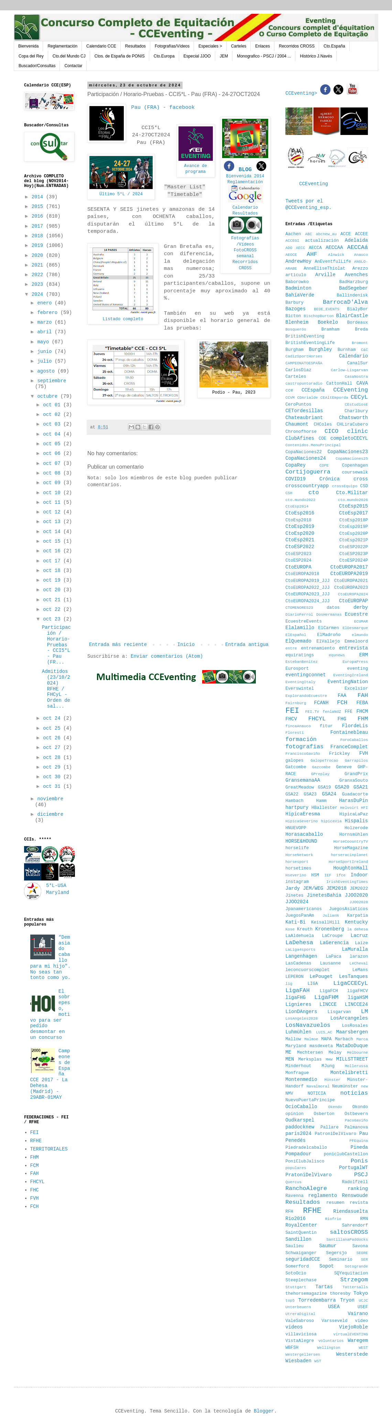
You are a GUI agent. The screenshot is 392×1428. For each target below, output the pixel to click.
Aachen (293, 234)
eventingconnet (305, 675)
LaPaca (333, 956)
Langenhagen (301, 956)
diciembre (50, 814)
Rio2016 (295, 1218)
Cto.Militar (352, 493)
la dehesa (357, 929)
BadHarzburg (353, 282)
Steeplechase (301, 1280)
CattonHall (339, 383)
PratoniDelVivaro (308, 1175)
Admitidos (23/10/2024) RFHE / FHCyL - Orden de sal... (56, 689)
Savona (360, 1246)
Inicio (186, 644)
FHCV (291, 719)
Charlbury (356, 411)
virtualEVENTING (350, 1334)
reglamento (322, 1195)
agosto (47, 371)
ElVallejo (328, 641)
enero (45, 303)
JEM (224, 56)
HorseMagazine (351, 848)
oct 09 (53, 483)
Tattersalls (355, 1287)
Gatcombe (295, 767)
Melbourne (357, 1053)
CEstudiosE (356, 405)
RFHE (36, 1141)
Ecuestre (356, 614)
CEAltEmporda (334, 398)
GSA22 (291, 794)
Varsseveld (335, 1320)
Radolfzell (355, 1182)
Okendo (335, 1107)
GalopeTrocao (324, 761)
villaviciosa (301, 1334)
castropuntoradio (303, 384)
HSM (315, 875)
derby (360, 607)
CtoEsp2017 (353, 513)
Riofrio (333, 1219)
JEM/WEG (313, 888)
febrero (48, 312)
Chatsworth (353, 417)
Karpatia (357, 915)
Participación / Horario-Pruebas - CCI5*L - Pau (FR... (56, 645)
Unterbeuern (298, 1307)
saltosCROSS (349, 1232)
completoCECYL (349, 438)
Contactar (73, 65)
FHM (34, 1157)
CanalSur (357, 363)
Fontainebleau (349, 732)
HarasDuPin (353, 800)
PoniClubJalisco (304, 1161)
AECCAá (357, 247)
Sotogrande (356, 1266)
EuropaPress (355, 662)
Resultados (135, 46)
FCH (34, 1206)
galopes (294, 760)
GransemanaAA (302, 780)
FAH (34, 1173)
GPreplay (320, 774)
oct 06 (53, 453)
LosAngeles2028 (301, 1019)
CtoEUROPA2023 (351, 587)
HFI (364, 808)
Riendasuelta (350, 1211)
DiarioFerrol (299, 615)
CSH (288, 493)
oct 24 (53, 718)
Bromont (360, 343)
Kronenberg (329, 929)
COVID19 (295, 479)
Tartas (324, 1287)
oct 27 (53, 747)
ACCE (345, 234)
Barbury (294, 302)
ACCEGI (292, 241)
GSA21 (360, 787)
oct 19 (53, 580)
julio (45, 361)
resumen (335, 1202)
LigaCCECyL (350, 983)
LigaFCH (329, 991)
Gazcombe (321, 767)
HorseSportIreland (348, 862)
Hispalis (356, 821)
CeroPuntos (298, 404)
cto (313, 492)
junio (45, 351)
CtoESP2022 (299, 547)
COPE (324, 465)
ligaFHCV (357, 991)
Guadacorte (355, 794)
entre (291, 648)
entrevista (353, 648)
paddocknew (299, 1127)
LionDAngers (301, 1011)
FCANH (321, 703)
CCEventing (313, 184)
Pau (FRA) (145, 107)
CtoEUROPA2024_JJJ (307, 601)
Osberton (324, 1114)
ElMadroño (328, 635)
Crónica (329, 479)
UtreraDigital (300, 1314)
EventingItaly (300, 682)
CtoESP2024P (353, 560)
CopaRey (295, 465)
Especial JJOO (197, 56)
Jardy (292, 888)
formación (301, 739)
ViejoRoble (353, 1327)
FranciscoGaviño (302, 754)
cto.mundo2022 (300, 500)
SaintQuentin (301, 1232)
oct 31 (53, 786)
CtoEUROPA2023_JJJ (307, 594)
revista (359, 1202)
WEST (363, 1348)
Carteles (239, 46)
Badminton (298, 288)
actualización (322, 240)
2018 (39, 236)
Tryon (347, 1300)
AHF (312, 254)
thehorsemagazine (306, 1293)
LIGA (312, 983)
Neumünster (345, 1086)
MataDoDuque (352, 1046)
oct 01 (53, 405)
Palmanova (356, 1127)
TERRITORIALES (49, 1149)
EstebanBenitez (301, 662)
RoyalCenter (301, 1225)
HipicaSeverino (301, 821)
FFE (348, 711)
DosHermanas (329, 615)
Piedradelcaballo (306, 1147)
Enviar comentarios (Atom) (167, 656)
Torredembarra (317, 1300)
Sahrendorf (355, 1225)
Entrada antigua (247, 644)
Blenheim (296, 322)
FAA (342, 695)
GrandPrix (356, 774)
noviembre (50, 799)
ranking (358, 1188)
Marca (362, 1039)
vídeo (361, 1320)
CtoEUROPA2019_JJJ (307, 581)
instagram (297, 881)
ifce (341, 875)
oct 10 (53, 493)
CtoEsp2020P (353, 533)
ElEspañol (295, 635)
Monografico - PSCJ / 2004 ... (264, 56)
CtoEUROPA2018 (302, 574)
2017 (39, 226)
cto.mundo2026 (353, 500)
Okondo (360, 1107)
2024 (39, 294)
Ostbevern (356, 1114)
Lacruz (359, 935)
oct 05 (53, 444)
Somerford (297, 1266)
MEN (289, 1059)
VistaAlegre (299, 1340)
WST (317, 1361)
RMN (364, 1219)
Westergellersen (302, 1355)
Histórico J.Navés (316, 56)
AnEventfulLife (333, 261)
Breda (361, 329)
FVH (34, 1198)
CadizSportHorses (303, 356)
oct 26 (53, 738)
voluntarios (331, 1341)
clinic (357, 431)
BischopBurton (319, 316)
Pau (363, 1133)
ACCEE (361, 234)
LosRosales (355, 1025)
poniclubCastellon (346, 1154)
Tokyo (360, 1293)
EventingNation (347, 682)
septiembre (51, 381)
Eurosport (297, 668)
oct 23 (53, 619)
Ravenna (294, 1196)
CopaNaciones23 (347, 452)
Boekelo (328, 322)
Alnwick (336, 255)
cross (360, 479)
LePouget (321, 976)
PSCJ (361, 1174)
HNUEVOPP (295, 828)
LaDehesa (299, 942)
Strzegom (354, 1279)
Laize (361, 943)
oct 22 (53, 609)
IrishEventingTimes (347, 882)
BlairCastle (352, 316)
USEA (334, 1307)
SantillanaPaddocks (347, 1240)
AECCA (315, 248)
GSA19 (324, 787)
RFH (289, 1211)
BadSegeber (353, 288)
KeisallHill (325, 922)
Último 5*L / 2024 (121, 194)
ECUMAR (361, 621)
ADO (288, 248)
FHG (342, 719)
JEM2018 (336, 888)
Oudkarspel (299, 1120)
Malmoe (311, 1039)
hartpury (296, 807)
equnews (337, 655)
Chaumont (296, 424)
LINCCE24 (356, 1004)
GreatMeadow (299, 787)
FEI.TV (312, 712)
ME (288, 1052)
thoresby (340, 1293)
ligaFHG (295, 997)
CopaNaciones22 (303, 452)
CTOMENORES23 (299, 608)
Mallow (293, 1039)
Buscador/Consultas (37, 65)
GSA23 (310, 794)
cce (289, 390)
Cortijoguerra (307, 472)
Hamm (321, 801)
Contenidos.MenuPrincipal (313, 445)
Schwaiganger (301, 1253)
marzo (45, 322)
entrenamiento (318, 648)
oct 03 (53, 424)
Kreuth (305, 929)
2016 (39, 216)
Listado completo (122, 319)
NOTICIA (317, 1093)
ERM (363, 655)
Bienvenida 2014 (245, 176)
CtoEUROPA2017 (349, 567)
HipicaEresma (302, 814)
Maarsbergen (352, 1032)
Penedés (295, 1140)
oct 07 (53, 463)
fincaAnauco (298, 726)
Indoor (359, 875)
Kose (290, 929)
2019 (39, 245)
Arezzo (360, 268)
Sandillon (298, 1239)
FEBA (362, 703)
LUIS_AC (324, 1032)
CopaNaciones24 (305, 458)
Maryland (295, 1046)
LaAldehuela (299, 936)
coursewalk (355, 472)
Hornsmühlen (353, 834)
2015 (39, 206)
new (364, 1086)
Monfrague (297, 1073)
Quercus (293, 1182)
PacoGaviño (356, 1120)
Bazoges (295, 309)
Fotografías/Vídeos (172, 46)
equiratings (299, 655)
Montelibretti (349, 1072)
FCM (34, 1165)
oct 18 (53, 570)
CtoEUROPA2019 (349, 573)
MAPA (326, 1039)
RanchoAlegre (306, 1188)
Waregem (358, 1340)
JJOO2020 (356, 895)
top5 (290, 1301)
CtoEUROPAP (353, 601)
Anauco (361, 255)
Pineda (359, 1147)
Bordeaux (357, 322)
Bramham (330, 329)
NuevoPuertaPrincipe (310, 1100)
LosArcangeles (349, 1018)
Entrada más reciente (118, 644)
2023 (39, 284)
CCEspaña (313, 390)
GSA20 (342, 787)
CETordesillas (304, 411)
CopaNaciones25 (352, 459)
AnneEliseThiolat (324, 268)
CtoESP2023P (353, 554)
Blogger (264, 1411)
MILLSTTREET (352, 1059)
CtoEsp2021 (299, 540)
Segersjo (336, 1253)
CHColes (323, 424)
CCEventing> (302, 93)
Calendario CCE (101, 46)
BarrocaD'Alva (345, 302)
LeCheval (358, 963)
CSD (364, 486)
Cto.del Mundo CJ (69, 56)
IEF (327, 875)
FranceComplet (349, 747)
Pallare (329, 1127)
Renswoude (355, 1195)
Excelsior (356, 688)
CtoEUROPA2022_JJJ (307, 587)
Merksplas (310, 1059)
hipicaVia (331, 821)
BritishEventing (304, 336)
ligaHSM (358, 997)
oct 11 (53, 502)
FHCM (362, 711)
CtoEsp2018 (298, 520)
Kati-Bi (295, 922)
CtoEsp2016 (299, 513)
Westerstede (352, 1354)
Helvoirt (349, 808)
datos (333, 607)
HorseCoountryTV (350, 842)
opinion (294, 1114)
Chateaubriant (304, 417)
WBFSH (291, 1347)
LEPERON (294, 976)
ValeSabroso (299, 1320)
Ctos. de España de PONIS (120, 56)
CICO (331, 431)
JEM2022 (359, 888)
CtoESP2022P (353, 547)
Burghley (320, 349)
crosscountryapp (307, 486)
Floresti (294, 733)
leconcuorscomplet (307, 970)
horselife (297, 848)
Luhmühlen (298, 1032)
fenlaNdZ (332, 712)
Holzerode (356, 828)
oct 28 (53, 757)
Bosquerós (295, 329)
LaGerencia (334, 943)
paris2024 (298, 1133)
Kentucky (356, 922)
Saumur (327, 1246)
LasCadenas (298, 963)
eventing (357, 668)
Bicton (293, 316)
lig (288, 984)
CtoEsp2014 (296, 506)
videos (294, 1327)
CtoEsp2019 (299, 526)
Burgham (294, 349)
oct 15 (53, 541)
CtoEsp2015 (353, 506)
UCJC (363, 1301)
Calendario (245, 207)
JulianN (331, 916)
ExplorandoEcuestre (306, 696)
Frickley (339, 753)
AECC (300, 248)
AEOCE (291, 255)
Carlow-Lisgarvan (349, 370)
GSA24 (329, 794)
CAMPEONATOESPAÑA (303, 363)
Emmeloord (356, 641)
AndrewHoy (298, 261)
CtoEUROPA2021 (351, 581)
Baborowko (297, 282)
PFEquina (358, 1141)
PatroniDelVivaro (335, 1134)
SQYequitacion (351, 1273)
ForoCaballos (354, 740)
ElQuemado (298, 641)
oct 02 (53, 414)
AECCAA (334, 247)
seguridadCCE (302, 1259)
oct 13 (53, 521)
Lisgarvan (339, 1012)
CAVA (362, 383)
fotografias (304, 746)
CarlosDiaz (298, 370)
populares (295, 1168)
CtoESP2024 (298, 560)
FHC (34, 1190)
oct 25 (53, 728)
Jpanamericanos (303, 909)
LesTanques (353, 976)
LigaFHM (326, 997)
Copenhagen (355, 465)
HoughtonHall (350, 868)
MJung (328, 1066)
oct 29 (53, 767)
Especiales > (210, 46)
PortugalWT (353, 1167)
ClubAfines (299, 438)
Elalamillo (299, 627)
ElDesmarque (355, 628)
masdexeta (321, 1046)
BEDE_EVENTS (326, 309)
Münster (332, 1080)
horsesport (296, 862)
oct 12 (53, 512)
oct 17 (53, 561)
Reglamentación (62, 46)
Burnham (347, 349)
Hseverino (295, 875)
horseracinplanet (349, 855)
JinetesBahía (324, 895)
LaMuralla (355, 949)
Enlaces (262, 46)
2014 (39, 197)
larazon (359, 956)
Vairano (358, 1313)
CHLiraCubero (352, 424)
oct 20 (53, 590)
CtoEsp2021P (353, 540)
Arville (325, 275)
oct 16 (53, 551)
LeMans (360, 970)
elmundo (360, 635)
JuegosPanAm (299, 915)
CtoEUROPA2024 (353, 594)
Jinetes (294, 895)
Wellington (328, 1348)
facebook (182, 107)
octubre (48, 396)
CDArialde (307, 398)
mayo (44, 342)
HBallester (325, 807)
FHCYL (37, 1182)
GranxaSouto (353, 780)
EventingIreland (350, 675)
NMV (289, 1093)
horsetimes (298, 868)
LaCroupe (332, 936)
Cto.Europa (164, 56)
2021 (39, 265)
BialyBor (357, 309)
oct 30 (53, 777)
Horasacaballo (304, 834)
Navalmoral (317, 1086)
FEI (34, 1132)
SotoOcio (295, 1273)
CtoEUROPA (298, 567)
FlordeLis (355, 726)
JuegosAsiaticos (348, 909)
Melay (335, 1052)
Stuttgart (295, 1287)
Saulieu (294, 1246)
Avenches (356, 275)
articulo (295, 275)
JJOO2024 (296, 902)
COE (322, 438)
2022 (39, 275)
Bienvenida (28, 46)
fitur (326, 726)
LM (364, 1011)
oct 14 (53, 531)
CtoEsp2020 (299, 533)
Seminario (340, 1259)
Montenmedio (301, 1079)
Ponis (359, 1161)
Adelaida (356, 240)
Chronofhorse (301, 431)
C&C (364, 350)
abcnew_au (326, 234)
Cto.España (334, 46)
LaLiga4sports (300, 950)
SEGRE (362, 1253)
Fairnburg (295, 703)
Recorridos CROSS (297, 46)
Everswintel (299, 688)
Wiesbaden (298, 1361)
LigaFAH (297, 990)
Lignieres (298, 1004)
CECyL (359, 397)
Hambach (294, 801)
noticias (354, 1093)
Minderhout (298, 1066)
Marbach (344, 1039)
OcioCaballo (301, 1106)
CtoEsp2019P (353, 526)
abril (45, 332)
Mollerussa (356, 1066)
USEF (363, 1307)
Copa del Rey (31, 56)
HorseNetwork (299, 855)
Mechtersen (310, 1052)
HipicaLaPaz (353, 814)
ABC (308, 234)
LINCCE (328, 1004)
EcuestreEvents (303, 621)
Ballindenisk (352, 295)
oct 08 (53, 473)
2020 (39, 255)
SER (364, 1260)
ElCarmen (328, 628)
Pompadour (298, 1154)
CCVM (290, 398)
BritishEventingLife (310, 343)
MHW (329, 1059)
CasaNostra (356, 377)
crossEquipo (345, 486)
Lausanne (330, 963)
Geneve (343, 767)
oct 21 (53, 600)
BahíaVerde (299, 295)
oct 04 (53, 434)
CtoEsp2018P (353, 520)
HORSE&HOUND (301, 841)
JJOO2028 (358, 902)
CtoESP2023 (298, 554)
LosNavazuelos (307, 1025)
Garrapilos (356, 761)
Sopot (326, 1266)
